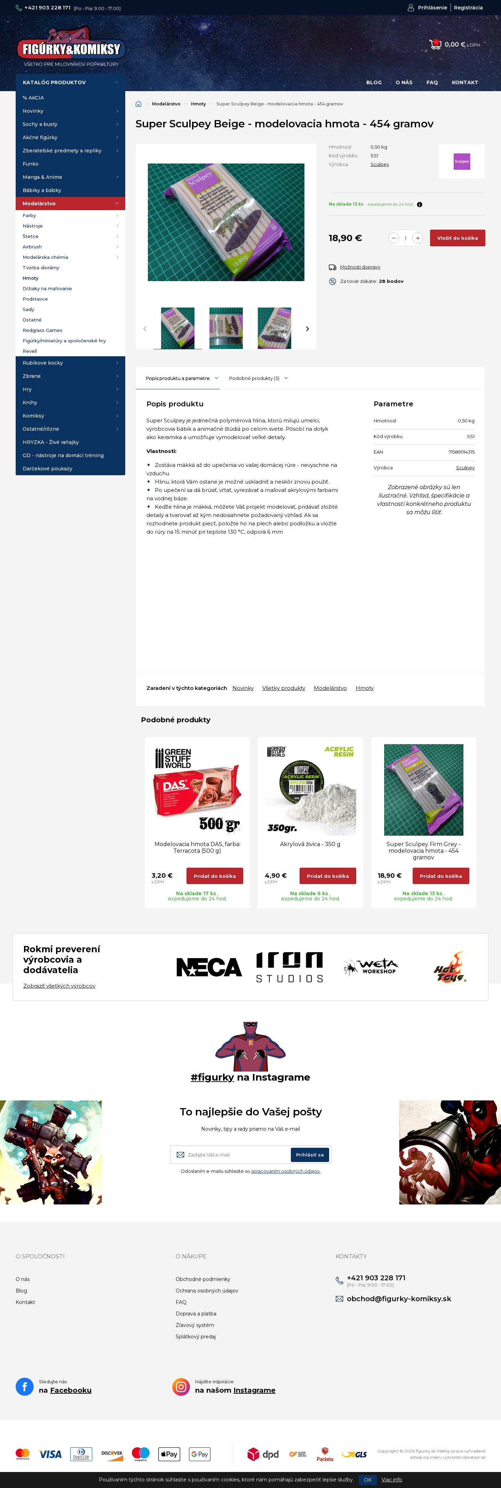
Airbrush (32, 246)
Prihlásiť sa (310, 1154)
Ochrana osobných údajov (207, 1291)
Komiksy (33, 416)
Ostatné (32, 320)
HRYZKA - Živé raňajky (51, 442)
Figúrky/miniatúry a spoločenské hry (64, 340)
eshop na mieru (426, 1457)
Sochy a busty (40, 124)
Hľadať (342, 44)
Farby (29, 215)
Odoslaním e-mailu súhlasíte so (251, 1171)
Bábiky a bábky (42, 190)
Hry (27, 389)
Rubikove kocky (43, 363)
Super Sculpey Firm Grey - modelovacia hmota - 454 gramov (424, 851)
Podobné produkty (254, 378)
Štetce (31, 236)
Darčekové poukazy (47, 469)
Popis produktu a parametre (178, 378)
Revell (30, 351)
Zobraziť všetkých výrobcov (59, 985)
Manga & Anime (42, 177)
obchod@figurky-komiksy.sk (399, 1299)
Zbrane (32, 376)
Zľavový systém (195, 1325)
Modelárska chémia (45, 257)
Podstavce (35, 299)
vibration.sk (473, 1457)
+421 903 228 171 (47, 7)
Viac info (392, 1480)
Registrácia (468, 8)
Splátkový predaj (196, 1337)
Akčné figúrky (40, 137)
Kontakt (465, 82)
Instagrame (254, 1390)
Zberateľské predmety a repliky (62, 151)
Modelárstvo (39, 203)
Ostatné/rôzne (41, 429)
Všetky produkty (283, 688)
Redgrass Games (42, 330)
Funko (31, 164)
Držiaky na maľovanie (47, 288)
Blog (374, 82)
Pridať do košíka (215, 876)
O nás (404, 82)
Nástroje (33, 226)
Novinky (33, 111)
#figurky (212, 1077)
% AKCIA (33, 98)
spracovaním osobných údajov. (286, 1171)
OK (368, 1480)
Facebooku (71, 1390)
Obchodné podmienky (203, 1279)
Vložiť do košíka (457, 238)
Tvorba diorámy (41, 267)
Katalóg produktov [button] (54, 82)
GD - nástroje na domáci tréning (63, 455)
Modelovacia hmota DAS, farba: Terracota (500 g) (197, 847)
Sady (28, 309)
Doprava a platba (196, 1314)
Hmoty (31, 278)
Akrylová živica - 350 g (310, 844)
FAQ (432, 82)
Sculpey (380, 164)
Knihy (30, 402)
